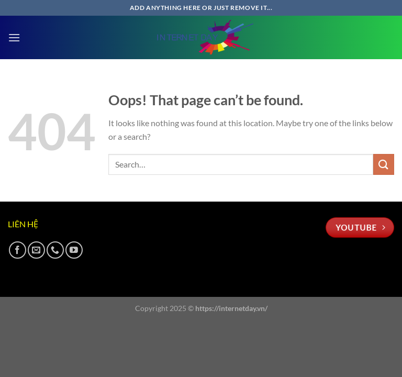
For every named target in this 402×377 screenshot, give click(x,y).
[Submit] (383, 164)
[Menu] (14, 37)
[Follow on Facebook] (17, 250)
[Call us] (55, 250)
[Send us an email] (36, 250)
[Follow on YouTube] (74, 250)
